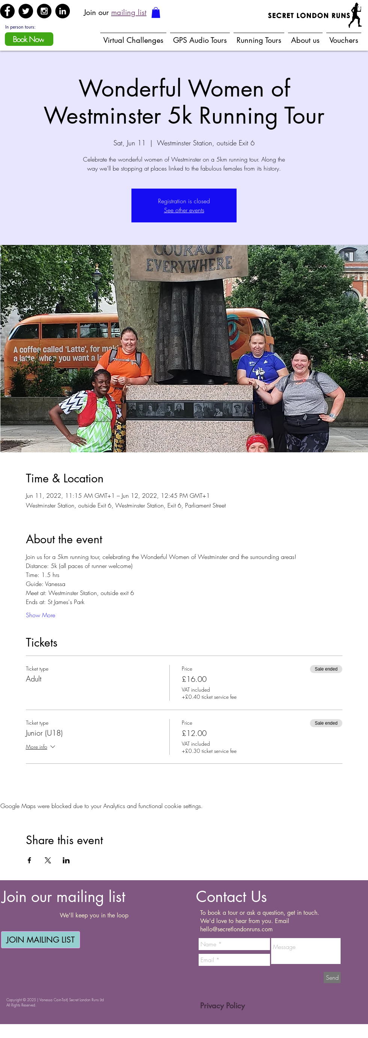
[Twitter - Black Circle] (25, 11)
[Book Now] (29, 39)
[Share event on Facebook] (29, 860)
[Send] (332, 977)
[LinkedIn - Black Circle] (62, 11)
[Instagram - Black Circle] (44, 11)
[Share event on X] (47, 860)
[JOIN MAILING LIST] (40, 939)
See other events (184, 210)
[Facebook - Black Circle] (7, 11)
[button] (155, 12)
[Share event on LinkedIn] (66, 860)
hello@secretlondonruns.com (236, 929)
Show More (40, 615)
